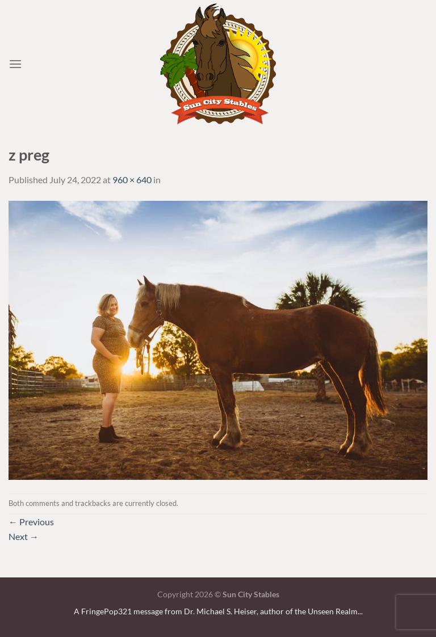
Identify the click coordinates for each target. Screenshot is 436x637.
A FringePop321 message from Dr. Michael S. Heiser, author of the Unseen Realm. (216, 611)
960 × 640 (132, 179)
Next (24, 536)
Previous (31, 521)
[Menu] (15, 64)
